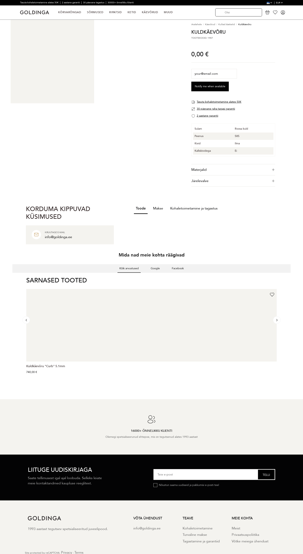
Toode (141, 208)
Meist (236, 528)
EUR (279, 2)
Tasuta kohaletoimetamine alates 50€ (39, 2)
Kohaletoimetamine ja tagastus (194, 208)
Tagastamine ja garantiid (201, 541)
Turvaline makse (195, 534)
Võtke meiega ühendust (250, 541)
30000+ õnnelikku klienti (121, 2)
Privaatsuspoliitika (245, 534)
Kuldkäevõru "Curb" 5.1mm (45, 366)
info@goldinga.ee (147, 528)
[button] (12, 277)
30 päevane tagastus (94, 2)
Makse (158, 208)
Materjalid (233, 169)
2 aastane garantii (71, 2)
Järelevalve (233, 181)
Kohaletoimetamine (198, 528)
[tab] (233, 169)
